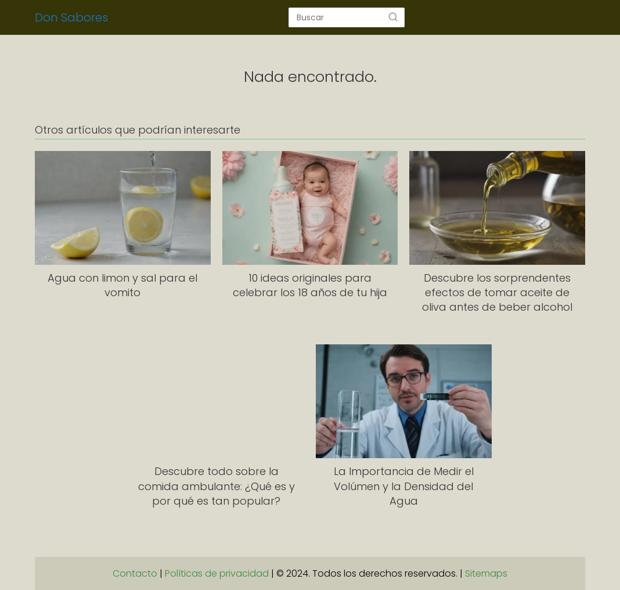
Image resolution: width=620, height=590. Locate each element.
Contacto (135, 573)
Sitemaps (486, 573)
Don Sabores (71, 17)
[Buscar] (393, 17)
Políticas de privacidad (217, 573)
